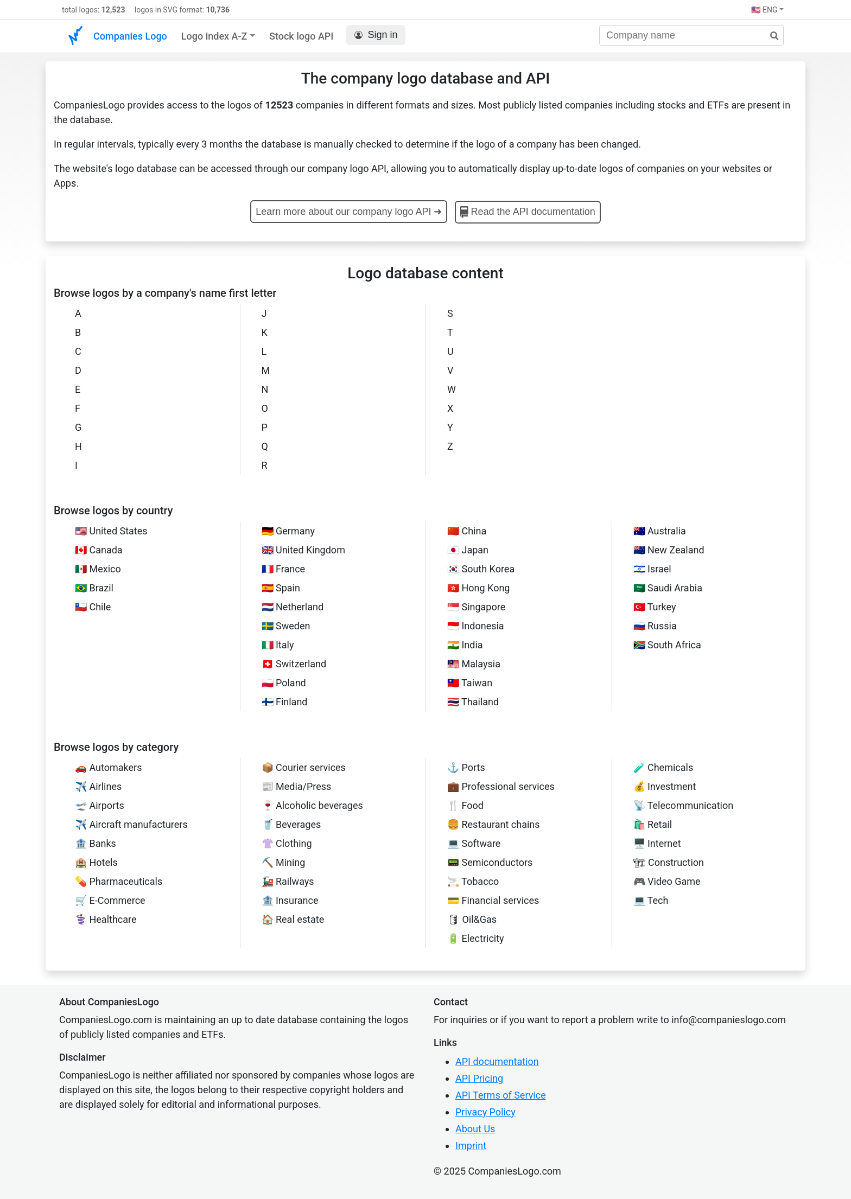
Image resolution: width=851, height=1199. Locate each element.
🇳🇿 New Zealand (668, 550)
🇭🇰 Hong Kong (478, 588)
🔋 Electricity (475, 938)
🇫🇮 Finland (285, 701)
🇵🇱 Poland (284, 682)
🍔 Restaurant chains (493, 824)
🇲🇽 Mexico (98, 569)
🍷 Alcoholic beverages (312, 805)
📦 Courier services (304, 767)
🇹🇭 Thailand (473, 701)
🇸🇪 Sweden (286, 626)
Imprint (470, 1145)
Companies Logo (130, 36)
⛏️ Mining (284, 862)
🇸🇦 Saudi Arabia (667, 588)
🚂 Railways (288, 881)
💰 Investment (664, 786)
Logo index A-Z (214, 36)
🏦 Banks (95, 843)
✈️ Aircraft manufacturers (131, 824)
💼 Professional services (501, 786)
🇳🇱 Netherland (293, 607)
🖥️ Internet (657, 843)
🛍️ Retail (652, 824)
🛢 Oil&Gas (472, 919)
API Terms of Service (500, 1095)
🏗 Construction (668, 862)
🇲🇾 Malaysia (473, 663)
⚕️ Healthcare (106, 919)
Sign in (375, 35)
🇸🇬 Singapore (476, 607)
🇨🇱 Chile (93, 607)
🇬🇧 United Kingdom (303, 550)
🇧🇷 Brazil (94, 588)
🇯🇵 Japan (467, 550)
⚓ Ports (466, 767)
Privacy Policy (485, 1112)
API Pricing (479, 1078)
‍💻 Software (473, 843)
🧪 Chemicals (663, 767)
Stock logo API (301, 36)
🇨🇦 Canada (99, 550)
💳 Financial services (493, 900)
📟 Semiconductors (489, 862)
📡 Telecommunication (683, 805)
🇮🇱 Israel (652, 569)
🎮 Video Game (667, 881)
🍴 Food (465, 805)
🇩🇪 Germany (288, 531)
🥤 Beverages (291, 824)
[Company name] (691, 35)
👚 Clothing (287, 843)
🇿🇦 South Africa (667, 644)
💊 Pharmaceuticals (118, 881)
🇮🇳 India (465, 644)
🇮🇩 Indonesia (475, 626)
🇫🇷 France (284, 569)
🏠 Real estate (293, 919)
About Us (475, 1128)
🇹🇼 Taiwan (469, 682)
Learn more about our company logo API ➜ (349, 211)
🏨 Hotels (96, 862)
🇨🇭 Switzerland (294, 663)
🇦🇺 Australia (659, 531)
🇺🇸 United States (111, 531)
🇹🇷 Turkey (654, 607)
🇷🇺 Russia (655, 626)
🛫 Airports (99, 805)
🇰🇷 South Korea (481, 569)
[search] (770, 36)
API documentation (497, 1061)
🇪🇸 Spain (281, 588)
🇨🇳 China (466, 531)
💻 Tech (651, 900)
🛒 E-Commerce (110, 900)
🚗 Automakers (108, 767)
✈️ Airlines (98, 786)
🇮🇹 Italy (278, 644)
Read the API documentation (527, 212)
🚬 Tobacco (473, 881)
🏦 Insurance (290, 900)
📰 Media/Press (297, 786)
